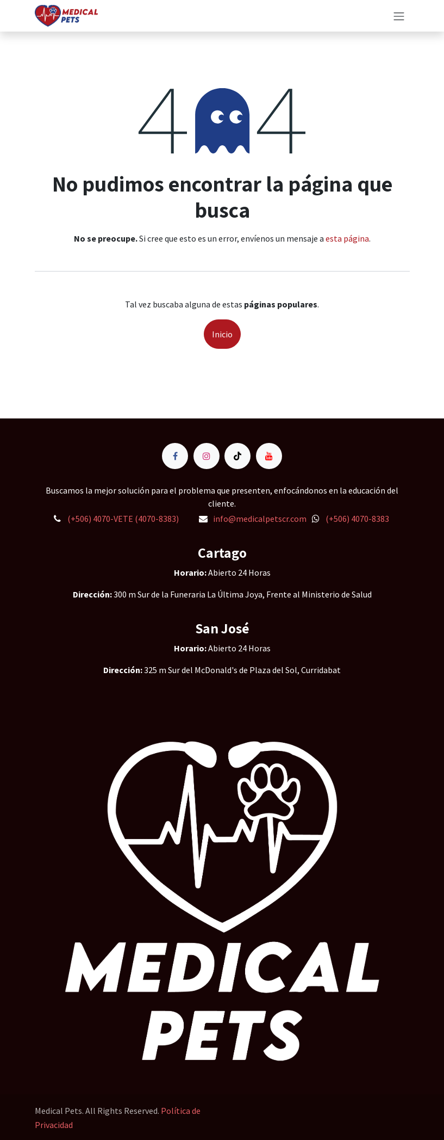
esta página (347, 238)
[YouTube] (269, 456)
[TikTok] (237, 456)
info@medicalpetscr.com (260, 518)
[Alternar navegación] (399, 15)
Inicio (222, 334)
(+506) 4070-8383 (357, 518)
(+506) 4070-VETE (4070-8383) (123, 518)
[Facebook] (175, 456)
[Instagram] (206, 456)
